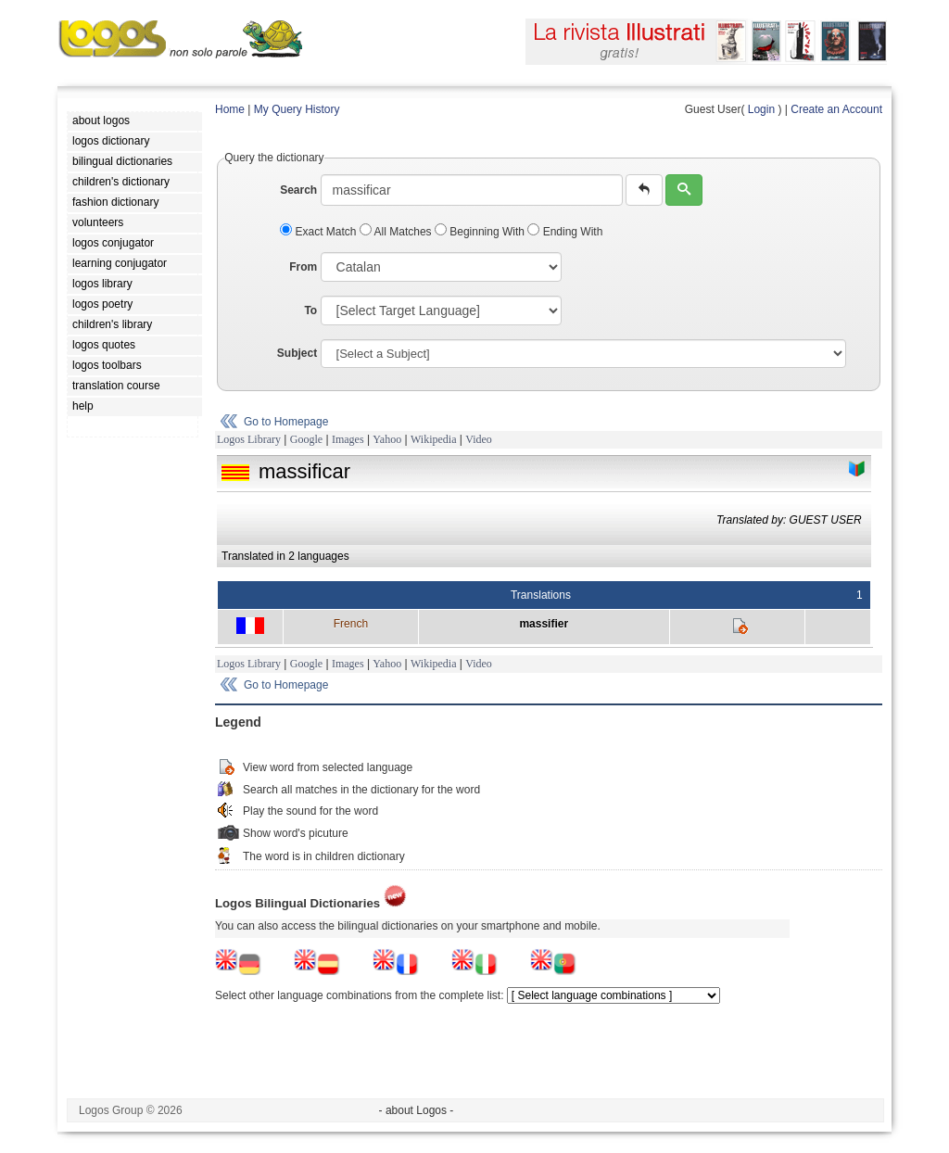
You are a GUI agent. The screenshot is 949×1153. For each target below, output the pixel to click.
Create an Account (836, 109)
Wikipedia (434, 439)
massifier (543, 623)
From (303, 266)
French (351, 623)
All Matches (397, 231)
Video (478, 439)
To (310, 310)
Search (298, 190)
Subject (297, 353)
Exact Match (320, 231)
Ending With (564, 231)
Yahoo (387, 439)
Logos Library (249, 439)
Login (761, 109)
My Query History (297, 109)
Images (348, 439)
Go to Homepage (286, 421)
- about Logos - (416, 1110)
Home (230, 109)
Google (306, 439)
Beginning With (481, 231)
